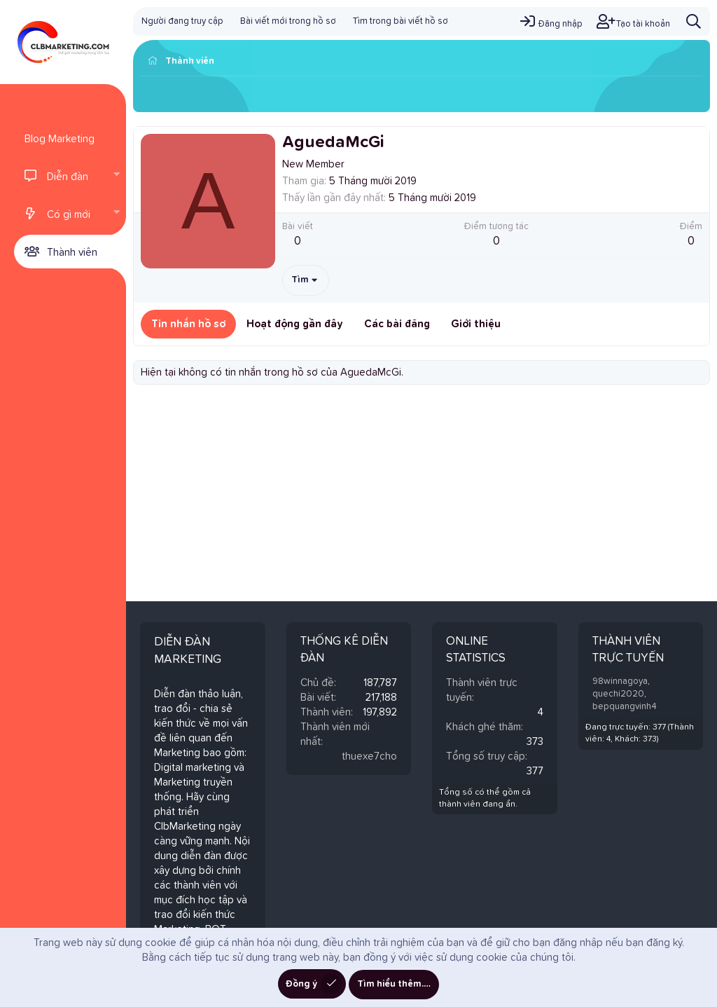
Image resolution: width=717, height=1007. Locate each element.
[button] (116, 176)
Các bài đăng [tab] (397, 324)
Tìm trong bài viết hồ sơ (400, 21)
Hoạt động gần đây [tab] (294, 324)
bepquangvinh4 (624, 706)
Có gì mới (68, 215)
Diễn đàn (67, 177)
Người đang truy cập (182, 21)
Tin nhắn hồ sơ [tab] (188, 324)
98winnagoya (620, 681)
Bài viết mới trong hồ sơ (288, 21)
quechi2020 (618, 694)
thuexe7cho (369, 756)
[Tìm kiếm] (693, 21)
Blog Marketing (60, 139)
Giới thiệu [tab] (476, 324)
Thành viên (72, 252)
